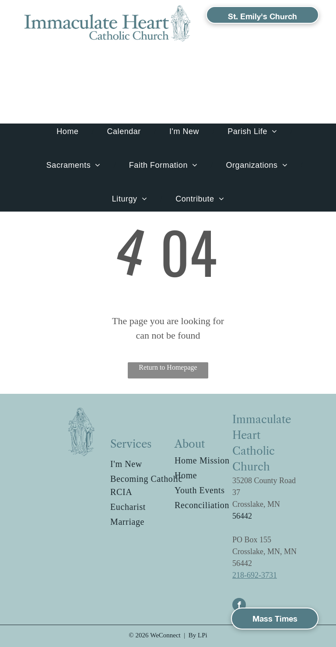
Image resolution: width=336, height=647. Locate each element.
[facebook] (239, 606)
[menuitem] (68, 131)
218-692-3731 (254, 575)
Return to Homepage (168, 367)
